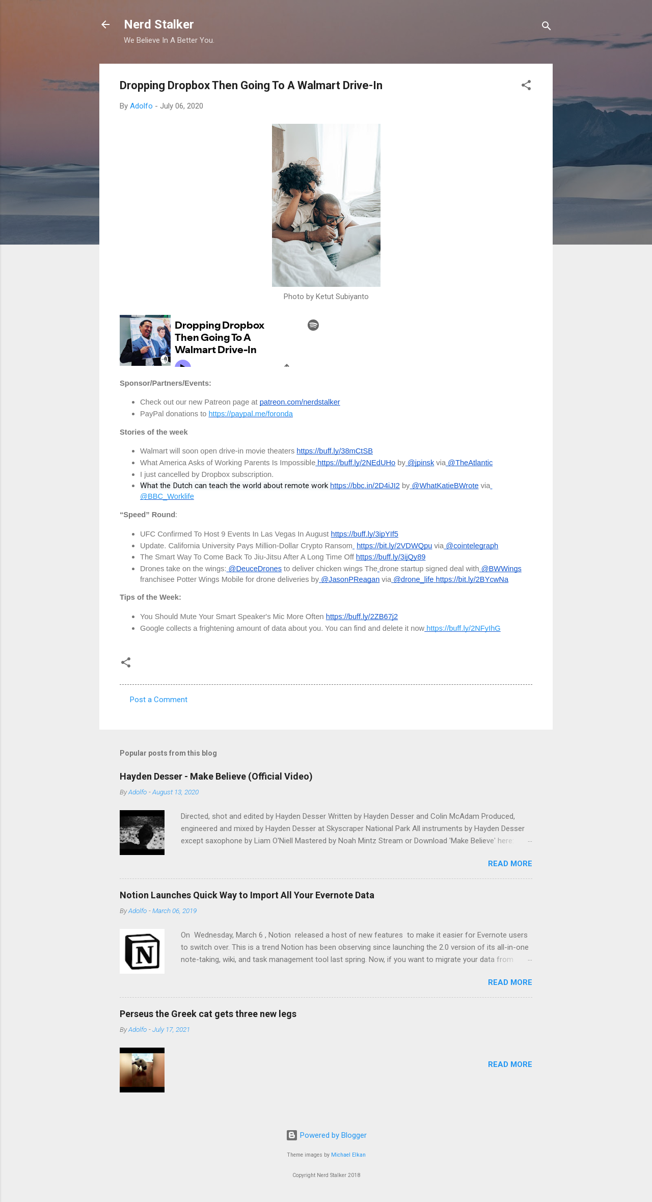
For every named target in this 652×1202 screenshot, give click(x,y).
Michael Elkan (348, 1155)
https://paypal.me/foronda (250, 414)
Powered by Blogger (326, 1135)
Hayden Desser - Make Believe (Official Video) (216, 776)
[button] (526, 87)
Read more (510, 863)
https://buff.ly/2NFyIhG (462, 628)
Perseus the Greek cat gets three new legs (208, 1013)
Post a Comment (158, 699)
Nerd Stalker (159, 24)
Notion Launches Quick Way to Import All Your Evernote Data (247, 895)
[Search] (546, 27)
